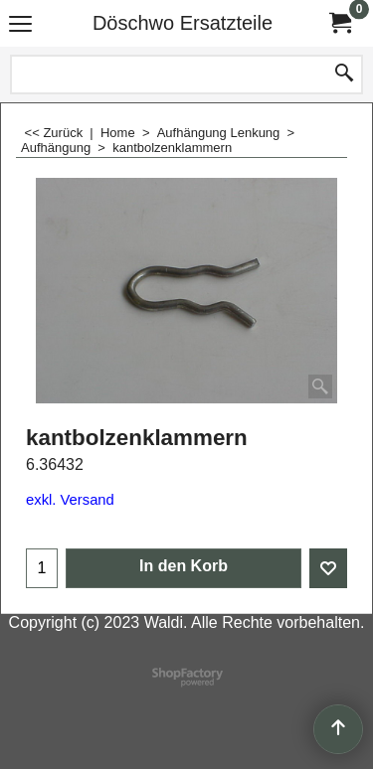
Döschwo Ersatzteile (183, 23)
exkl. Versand (70, 500)
